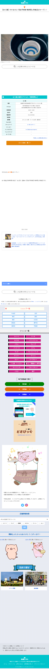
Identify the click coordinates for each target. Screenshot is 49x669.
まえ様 (2, 540)
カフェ (33, 348)
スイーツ (16, 336)
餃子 (33, 371)
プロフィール (11, 664)
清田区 (13, 326)
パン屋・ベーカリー (16, 364)
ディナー (16, 356)
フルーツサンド (33, 367)
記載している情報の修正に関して (40, 137)
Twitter (32, 301)
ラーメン (33, 356)
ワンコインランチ (33, 352)
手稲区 (36, 326)
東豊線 (24, 395)
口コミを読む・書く (24, 142)
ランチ (16, 352)
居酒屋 (20, 524)
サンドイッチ (16, 367)
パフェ (16, 344)
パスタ (16, 371)
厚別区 (13, 323)
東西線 (24, 389)
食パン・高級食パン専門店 (33, 364)
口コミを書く (7, 283)
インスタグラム (38, 301)
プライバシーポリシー (39, 664)
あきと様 (28, 540)
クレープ (33, 344)
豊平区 (36, 323)
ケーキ (33, 336)
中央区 (13, 313)
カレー (16, 360)
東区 (13, 316)
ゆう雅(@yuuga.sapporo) (31, 129)
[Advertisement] (24, 22)
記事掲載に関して (28, 664)
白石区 (36, 320)
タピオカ (16, 340)
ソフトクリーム (33, 340)
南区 (13, 320)
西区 (35, 316)
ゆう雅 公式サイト (31, 124)
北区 (35, 313)
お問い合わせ (19, 664)
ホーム (5, 664)
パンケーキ (16, 348)
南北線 (24, 384)
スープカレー (33, 360)
